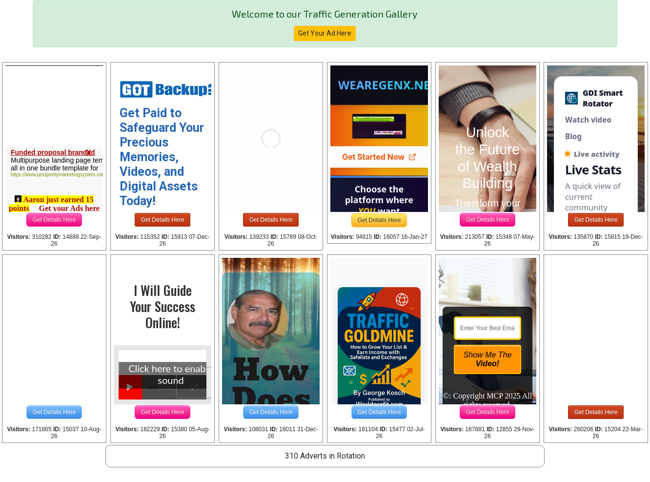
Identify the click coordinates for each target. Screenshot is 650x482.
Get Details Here (54, 219)
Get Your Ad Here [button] (324, 33)
